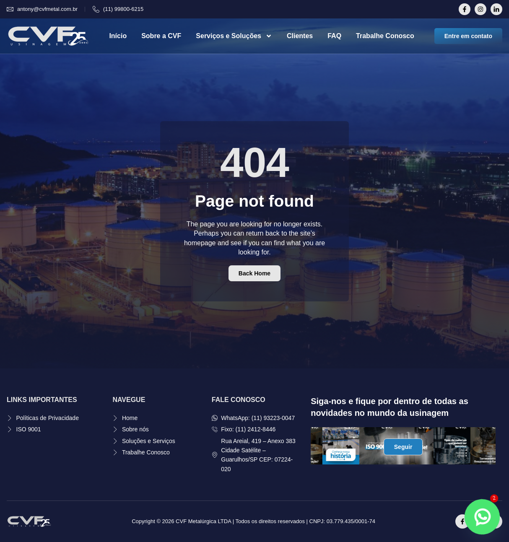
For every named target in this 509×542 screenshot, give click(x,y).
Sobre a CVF (161, 35)
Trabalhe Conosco (385, 35)
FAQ (334, 35)
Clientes (300, 35)
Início (118, 35)
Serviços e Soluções (234, 36)
